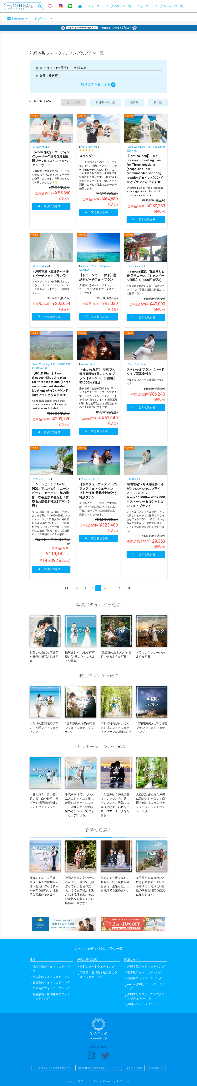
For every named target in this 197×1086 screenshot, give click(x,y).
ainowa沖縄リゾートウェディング (146, 986)
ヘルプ (115, 1067)
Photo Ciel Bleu (89, 147)
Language (18, 18)
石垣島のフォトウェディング (51, 982)
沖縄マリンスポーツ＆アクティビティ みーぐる (146, 996)
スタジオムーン (42, 479)
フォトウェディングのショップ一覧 (160, 6)
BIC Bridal (133, 479)
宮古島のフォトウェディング (51, 976)
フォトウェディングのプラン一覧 (109, 6)
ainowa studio (41, 147)
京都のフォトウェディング (97, 966)
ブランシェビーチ (90, 479)
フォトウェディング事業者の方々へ (52, 1067)
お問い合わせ (156, 1067)
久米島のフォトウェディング (51, 988)
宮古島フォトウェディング (144, 972)
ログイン (44, 18)
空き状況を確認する (54, 206)
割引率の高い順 (102, 102)
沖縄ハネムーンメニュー (143, 1004)
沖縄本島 (34, 115)
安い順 (157, 102)
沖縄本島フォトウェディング (146, 966)
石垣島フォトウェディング (144, 978)
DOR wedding (41, 266)
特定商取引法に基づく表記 (91, 1067)
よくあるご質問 (134, 1067)
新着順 (133, 102)
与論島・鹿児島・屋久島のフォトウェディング (98, 974)
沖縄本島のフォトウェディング (51, 968)
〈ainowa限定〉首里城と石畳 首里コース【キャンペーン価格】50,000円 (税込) (145, 275)
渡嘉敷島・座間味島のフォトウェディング (51, 996)
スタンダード (88, 156)
